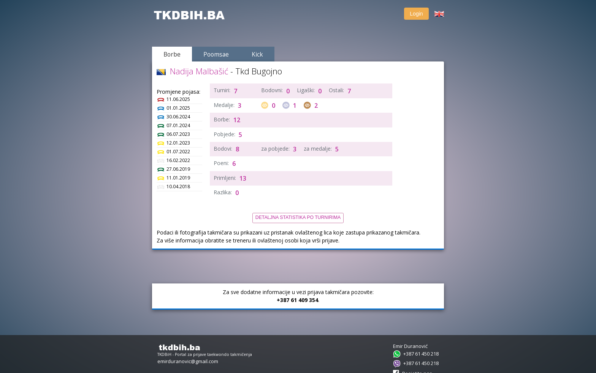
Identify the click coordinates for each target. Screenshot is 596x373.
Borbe (177, 54)
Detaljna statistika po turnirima (298, 217)
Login (411, 14)
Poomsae (221, 54)
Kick (262, 54)
